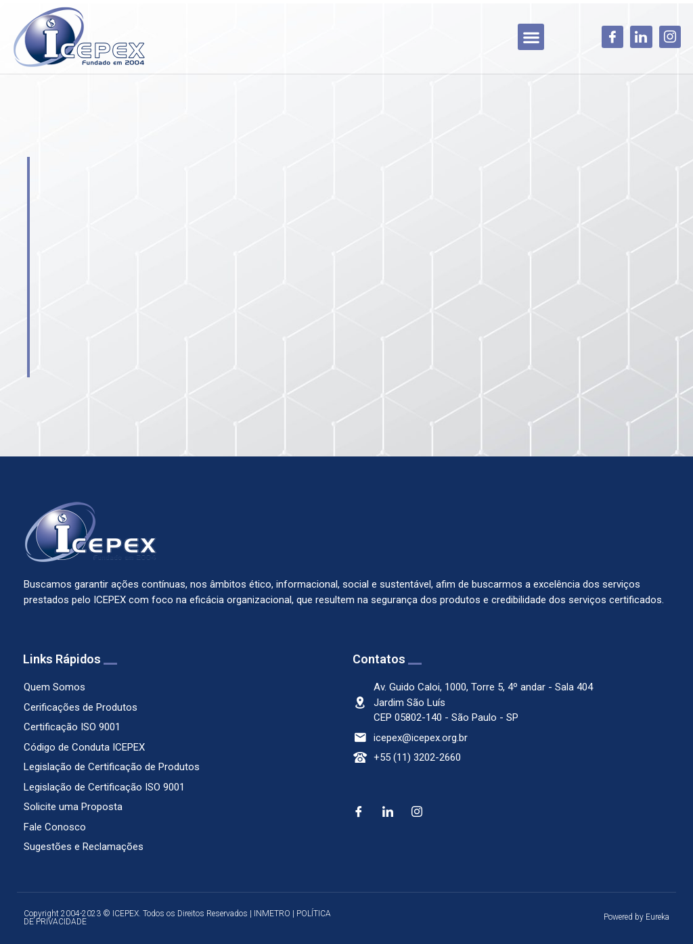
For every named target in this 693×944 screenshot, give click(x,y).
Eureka (657, 917)
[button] (531, 37)
